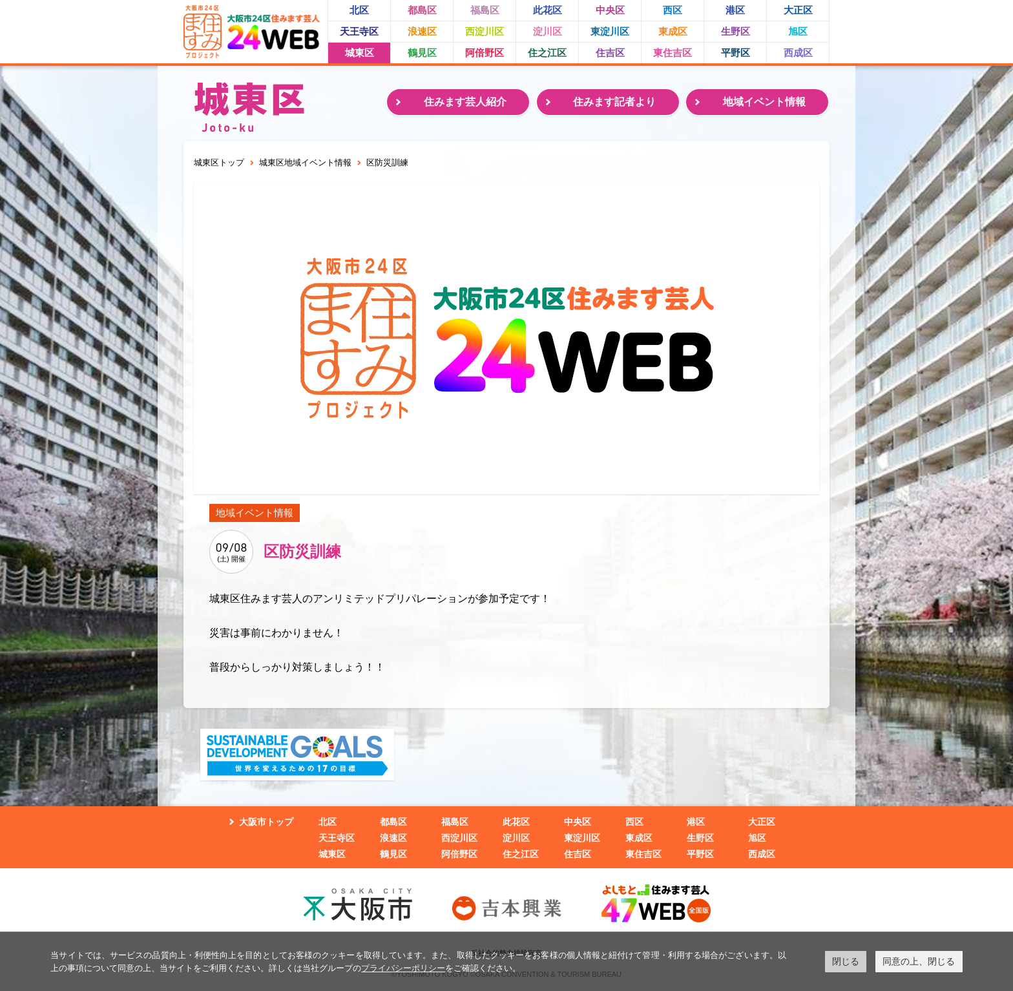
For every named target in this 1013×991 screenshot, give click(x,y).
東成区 (672, 31)
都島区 (422, 10)
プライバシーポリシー (403, 968)
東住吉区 (672, 52)
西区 (672, 10)
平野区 (735, 52)
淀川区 (547, 31)
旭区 (798, 31)
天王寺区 (359, 31)
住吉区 (610, 52)
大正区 (798, 10)
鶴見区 (422, 52)
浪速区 (422, 31)
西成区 (798, 52)
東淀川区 (609, 31)
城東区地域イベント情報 (305, 162)
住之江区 (547, 52)
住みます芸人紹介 (465, 101)
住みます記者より (614, 101)
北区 (359, 10)
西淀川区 (484, 31)
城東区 (359, 52)
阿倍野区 (484, 52)
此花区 (547, 10)
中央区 (610, 10)
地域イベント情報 (764, 101)
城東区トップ (219, 162)
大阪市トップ (266, 821)
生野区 (735, 31)
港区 (735, 10)
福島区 (484, 10)
